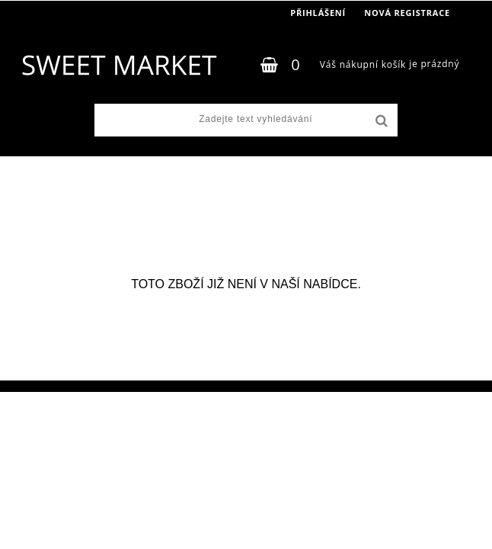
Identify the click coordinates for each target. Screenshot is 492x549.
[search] (380, 121)
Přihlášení (318, 12)
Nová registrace (407, 12)
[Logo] (118, 65)
